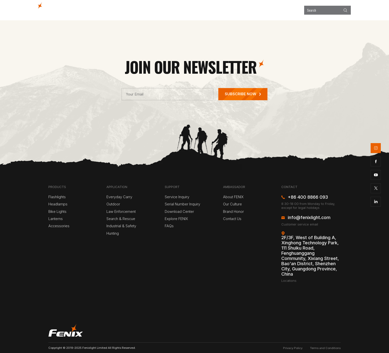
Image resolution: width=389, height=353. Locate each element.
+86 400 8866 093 (308, 197)
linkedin (376, 202)
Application (201, 10)
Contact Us (232, 219)
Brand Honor (233, 211)
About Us (286, 10)
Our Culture (232, 204)
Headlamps (57, 204)
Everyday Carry (119, 197)
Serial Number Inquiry (182, 204)
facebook (376, 161)
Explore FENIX (233, 10)
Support (261, 10)
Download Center (179, 211)
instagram (376, 148)
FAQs (169, 226)
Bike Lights (57, 211)
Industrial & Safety (121, 226)
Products (173, 10)
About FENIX (233, 197)
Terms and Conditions (325, 348)
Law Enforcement (121, 211)
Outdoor (113, 204)
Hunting (112, 233)
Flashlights (57, 197)
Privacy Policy (292, 348)
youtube (376, 175)
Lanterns (55, 219)
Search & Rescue (120, 219)
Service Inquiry (177, 197)
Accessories (58, 226)
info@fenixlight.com (309, 217)
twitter (376, 188)
